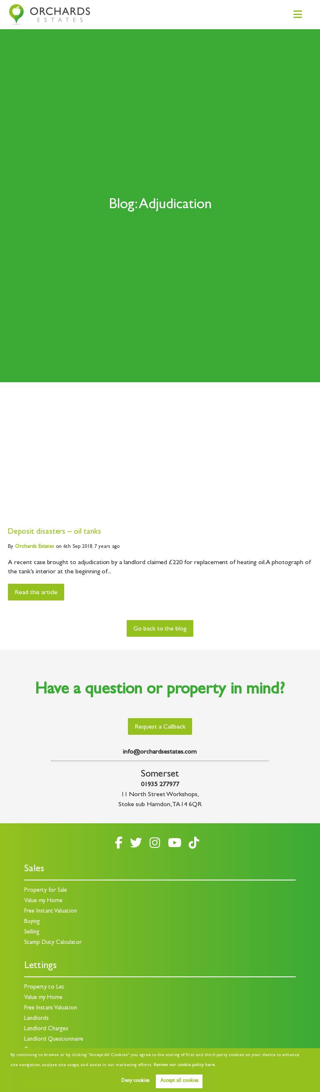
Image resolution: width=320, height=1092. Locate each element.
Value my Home (43, 901)
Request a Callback (160, 727)
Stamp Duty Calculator (53, 943)
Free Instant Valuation (50, 911)
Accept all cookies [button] (179, 1081)
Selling (32, 932)
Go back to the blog (160, 629)
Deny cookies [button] (135, 1081)
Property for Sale (45, 891)
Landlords (36, 1019)
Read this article (36, 593)
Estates (34, 547)
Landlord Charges (46, 1029)
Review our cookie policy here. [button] (184, 1065)
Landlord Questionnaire (53, 1040)
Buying (32, 922)
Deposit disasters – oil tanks (54, 532)
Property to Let (44, 987)
